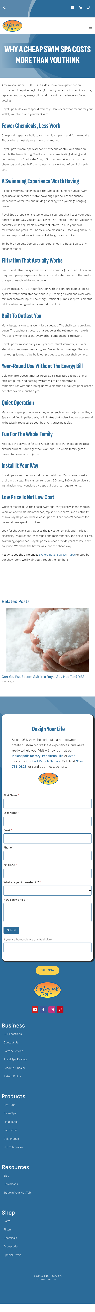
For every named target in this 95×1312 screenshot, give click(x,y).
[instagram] (51, 1009)
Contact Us (11, 1042)
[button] (4, 8)
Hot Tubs (9, 1105)
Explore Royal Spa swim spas (57, 554)
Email (8, 830)
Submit (11, 930)
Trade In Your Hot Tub (17, 1192)
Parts (7, 1221)
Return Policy (12, 1076)
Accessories (11, 1246)
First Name (11, 795)
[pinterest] (60, 1009)
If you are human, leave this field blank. (28, 939)
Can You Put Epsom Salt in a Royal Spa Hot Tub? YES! (43, 677)
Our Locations (13, 1034)
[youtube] (35, 1009)
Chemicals (10, 1238)
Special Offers (12, 1255)
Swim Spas (11, 1113)
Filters (8, 1229)
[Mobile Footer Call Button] (47, 970)
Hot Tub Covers (13, 1147)
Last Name (11, 813)
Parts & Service (13, 1051)
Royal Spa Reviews (16, 1059)
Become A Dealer (14, 1068)
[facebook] (43, 1009)
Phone (9, 847)
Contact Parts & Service (43, 761)
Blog (6, 1175)
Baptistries (10, 1130)
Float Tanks (11, 1122)
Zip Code (10, 865)
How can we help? (16, 900)
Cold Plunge (11, 1139)
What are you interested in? (22, 882)
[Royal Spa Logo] (12, 21)
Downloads (11, 1184)
